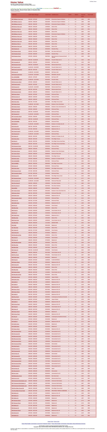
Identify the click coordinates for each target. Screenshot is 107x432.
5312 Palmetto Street (16, 51)
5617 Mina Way (15, 227)
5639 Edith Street (15, 279)
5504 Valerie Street (16, 106)
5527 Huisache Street (16, 178)
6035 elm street (15, 373)
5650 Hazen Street (16, 289)
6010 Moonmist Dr (16, 366)
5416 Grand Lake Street (17, 79)
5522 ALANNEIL (15, 163)
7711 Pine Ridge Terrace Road (18, 390)
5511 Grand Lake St (16, 131)
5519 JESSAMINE (15, 161)
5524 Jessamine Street (17, 173)
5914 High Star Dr (15, 346)
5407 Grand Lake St (16, 67)
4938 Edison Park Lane (17, 36)
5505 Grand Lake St (16, 109)
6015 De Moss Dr (15, 368)
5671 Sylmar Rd (15, 319)
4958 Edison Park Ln (16, 43)
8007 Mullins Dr (15, 398)
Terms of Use (56, 421)
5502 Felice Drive (15, 101)
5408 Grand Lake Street (17, 69)
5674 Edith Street (15, 324)
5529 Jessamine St (16, 180)
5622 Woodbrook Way (16, 242)
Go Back (91, 1)
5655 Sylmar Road (16, 304)
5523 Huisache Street (16, 170)
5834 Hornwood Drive (16, 341)
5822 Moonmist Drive (16, 338)
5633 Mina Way (15, 269)
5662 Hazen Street (16, 311)
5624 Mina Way (15, 245)
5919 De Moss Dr (15, 353)
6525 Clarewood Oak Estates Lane (19, 380)
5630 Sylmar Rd (15, 264)
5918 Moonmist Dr (16, 348)
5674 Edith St (14, 321)
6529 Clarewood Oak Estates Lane (19, 385)
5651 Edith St (14, 294)
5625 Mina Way (15, 247)
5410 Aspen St (15, 72)
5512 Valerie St (15, 136)
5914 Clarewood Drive (16, 343)
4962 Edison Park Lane (17, 46)
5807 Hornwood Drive (16, 331)
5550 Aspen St (15, 200)
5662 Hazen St (15, 309)
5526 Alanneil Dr (15, 175)
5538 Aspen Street (16, 193)
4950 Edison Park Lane (17, 39)
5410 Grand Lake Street (17, 74)
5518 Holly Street (15, 158)
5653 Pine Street (15, 296)
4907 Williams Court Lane (17, 19)
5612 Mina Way (15, 222)
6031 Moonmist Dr (16, 370)
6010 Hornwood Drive (16, 363)
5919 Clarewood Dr (16, 351)
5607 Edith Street (15, 215)
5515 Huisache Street (16, 146)
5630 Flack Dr (15, 259)
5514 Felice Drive (15, 138)
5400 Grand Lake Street (17, 59)
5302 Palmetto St (15, 48)
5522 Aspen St (15, 165)
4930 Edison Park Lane (17, 26)
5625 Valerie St (15, 249)
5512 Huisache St (15, 133)
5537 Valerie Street (16, 190)
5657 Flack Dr (15, 306)
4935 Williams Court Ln (17, 34)
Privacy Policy (50, 421)
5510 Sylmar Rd (15, 126)
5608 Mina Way (15, 217)
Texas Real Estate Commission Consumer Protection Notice (36, 423)
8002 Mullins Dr (15, 393)
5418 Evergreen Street (16, 81)
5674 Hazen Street (16, 329)
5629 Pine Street (15, 254)
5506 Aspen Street (16, 111)
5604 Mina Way (15, 207)
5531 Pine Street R (16, 183)
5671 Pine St (14, 316)
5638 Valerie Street (16, 277)
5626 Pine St (14, 252)
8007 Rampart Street (16, 400)
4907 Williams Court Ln (17, 21)
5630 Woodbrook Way (16, 267)
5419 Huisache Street (16, 91)
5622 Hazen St (15, 240)
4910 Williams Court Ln (17, 24)
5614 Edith (14, 225)
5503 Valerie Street (16, 104)
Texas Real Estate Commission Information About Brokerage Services (68, 423)
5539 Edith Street (15, 195)
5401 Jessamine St (16, 62)
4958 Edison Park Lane (17, 41)
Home (95, 1)
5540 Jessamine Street (17, 198)
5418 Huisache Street (16, 89)
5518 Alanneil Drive (16, 156)
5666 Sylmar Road (16, 314)
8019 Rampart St (15, 408)
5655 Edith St (14, 301)
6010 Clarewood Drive (16, 361)
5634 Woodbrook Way (16, 274)
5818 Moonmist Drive (16, 336)
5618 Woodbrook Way (16, 235)
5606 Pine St (14, 212)
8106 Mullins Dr (15, 415)
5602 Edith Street (15, 202)
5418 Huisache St (15, 86)
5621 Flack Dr (15, 237)
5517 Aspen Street (16, 153)
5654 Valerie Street (16, 299)
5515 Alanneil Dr (15, 143)
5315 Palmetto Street (16, 53)
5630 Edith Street (15, 257)
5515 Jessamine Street (17, 148)
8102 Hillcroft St (15, 412)
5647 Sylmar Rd (15, 286)
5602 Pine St (14, 205)
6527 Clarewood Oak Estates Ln (19, 383)
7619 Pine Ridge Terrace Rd (18, 388)
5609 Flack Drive (15, 220)
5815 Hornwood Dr (16, 333)
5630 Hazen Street (16, 262)
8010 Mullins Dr (15, 405)
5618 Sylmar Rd (15, 232)
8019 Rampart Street (16, 410)
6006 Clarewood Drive (16, 358)
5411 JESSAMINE (15, 77)
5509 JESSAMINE (15, 121)
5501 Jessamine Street (17, 99)
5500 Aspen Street (16, 94)
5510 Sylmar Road (16, 128)
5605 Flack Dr (15, 210)
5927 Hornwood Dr (16, 356)
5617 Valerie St (15, 230)
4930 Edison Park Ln (16, 29)
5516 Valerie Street (16, 151)
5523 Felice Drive (15, 168)
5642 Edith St (14, 282)
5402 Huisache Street (16, 64)
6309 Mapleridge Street (17, 375)
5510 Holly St (14, 123)
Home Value (17, 2)
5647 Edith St (14, 284)
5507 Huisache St (15, 114)
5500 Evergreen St (16, 96)
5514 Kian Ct (14, 141)
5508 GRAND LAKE (16, 119)
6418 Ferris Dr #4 (15, 378)
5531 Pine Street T (16, 185)
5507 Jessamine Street (17, 116)
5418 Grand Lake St (16, 84)
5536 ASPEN (14, 188)
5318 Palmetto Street (16, 56)
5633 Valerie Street (16, 272)
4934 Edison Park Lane (17, 31)
